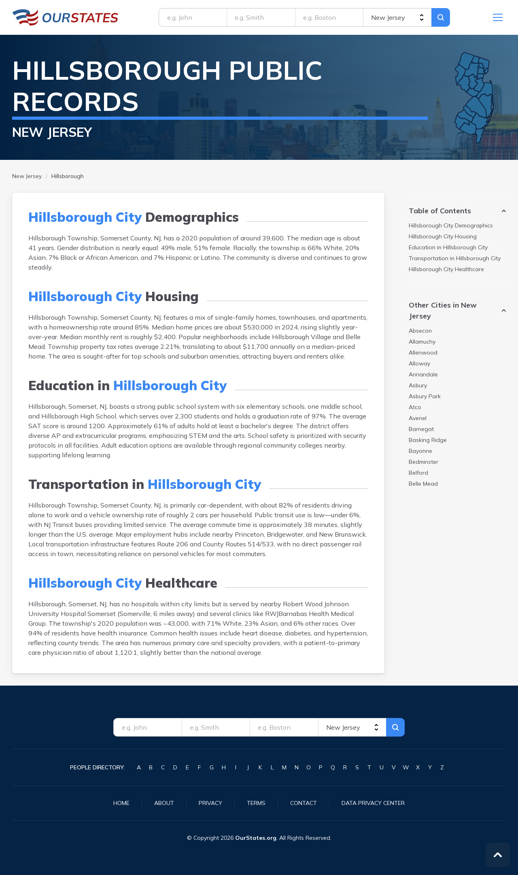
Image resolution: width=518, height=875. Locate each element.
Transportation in (455, 258)
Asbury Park (425, 396)
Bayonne (420, 450)
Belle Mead (423, 483)
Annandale (423, 374)
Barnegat (421, 429)
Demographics (451, 225)
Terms (256, 803)
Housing (443, 236)
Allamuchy (422, 341)
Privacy (210, 803)
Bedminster (423, 461)
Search (440, 17)
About (164, 803)
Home (121, 803)
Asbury (418, 385)
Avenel (418, 418)
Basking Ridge (428, 440)
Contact (303, 803)
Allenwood (423, 352)
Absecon (420, 330)
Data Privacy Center (373, 803)
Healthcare (446, 269)
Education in (448, 247)
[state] (397, 17)
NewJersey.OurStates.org (65, 17)
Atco (415, 407)
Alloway (419, 363)
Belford (418, 472)
